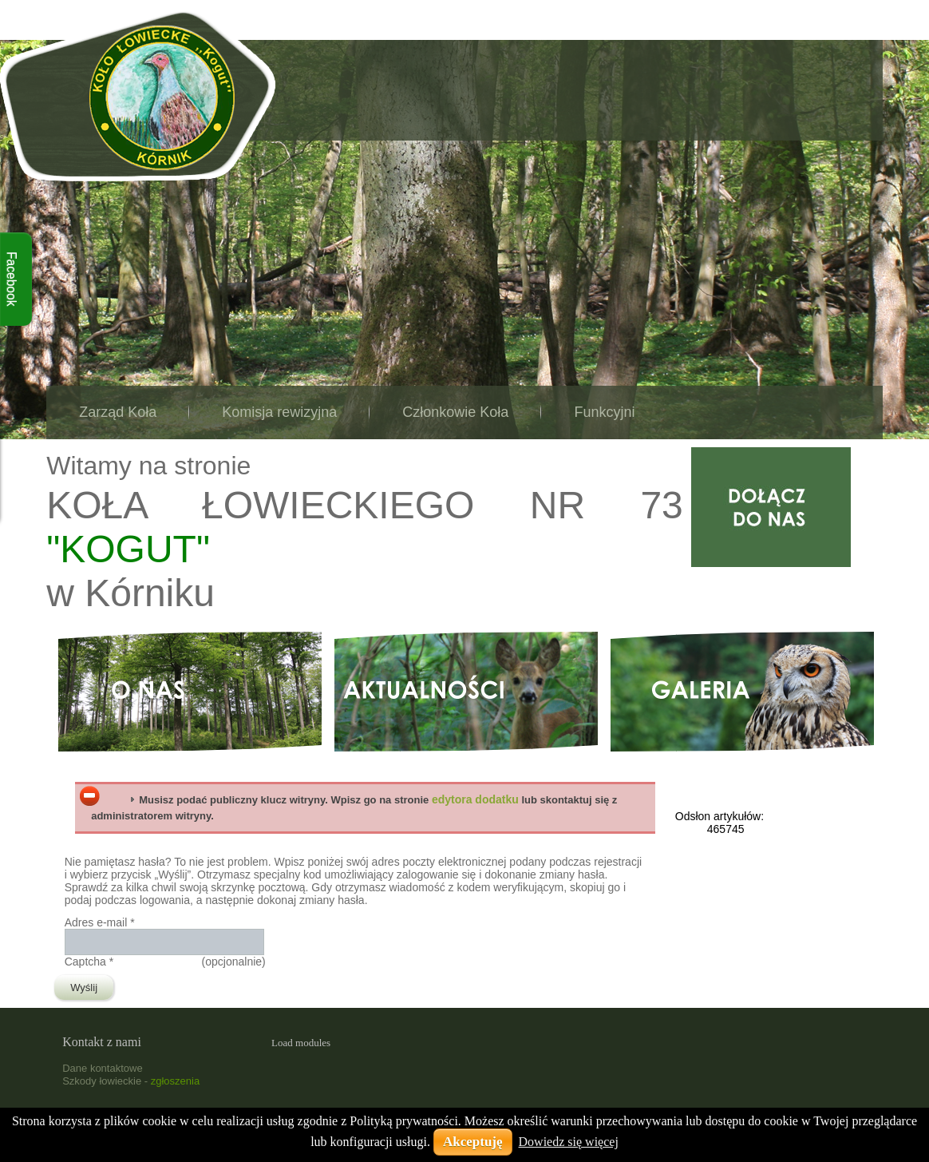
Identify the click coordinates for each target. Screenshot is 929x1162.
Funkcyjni (604, 412)
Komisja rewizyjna (279, 412)
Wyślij (83, 987)
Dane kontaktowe (102, 1068)
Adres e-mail (100, 922)
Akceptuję (473, 1141)
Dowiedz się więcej (569, 1141)
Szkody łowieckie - (131, 1081)
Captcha (89, 961)
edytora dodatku (475, 799)
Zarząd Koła (117, 412)
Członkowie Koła (455, 412)
